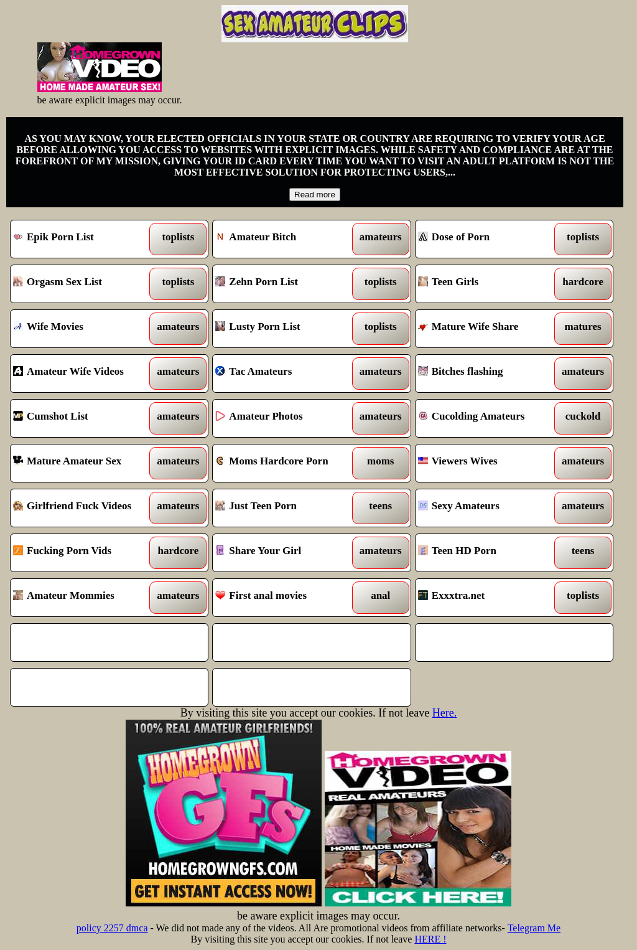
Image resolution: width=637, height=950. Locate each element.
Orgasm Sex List (84, 284)
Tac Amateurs (286, 373)
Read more (314, 194)
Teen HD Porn (489, 553)
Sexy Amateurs (489, 508)
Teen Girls (489, 284)
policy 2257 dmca (112, 928)
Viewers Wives (489, 463)
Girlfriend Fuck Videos (84, 508)
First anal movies (286, 597)
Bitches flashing (489, 373)
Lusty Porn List (286, 329)
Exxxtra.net (489, 597)
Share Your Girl (286, 553)
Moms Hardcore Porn (286, 463)
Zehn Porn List (286, 284)
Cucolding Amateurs (489, 418)
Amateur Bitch (286, 239)
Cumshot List (84, 418)
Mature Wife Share (489, 329)
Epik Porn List (84, 239)
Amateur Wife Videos (84, 373)
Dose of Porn (489, 239)
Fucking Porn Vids (84, 553)
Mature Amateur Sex (84, 463)
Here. (444, 713)
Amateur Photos (286, 418)
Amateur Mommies (84, 597)
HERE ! (430, 939)
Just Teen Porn (286, 508)
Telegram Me (534, 928)
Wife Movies (84, 329)
